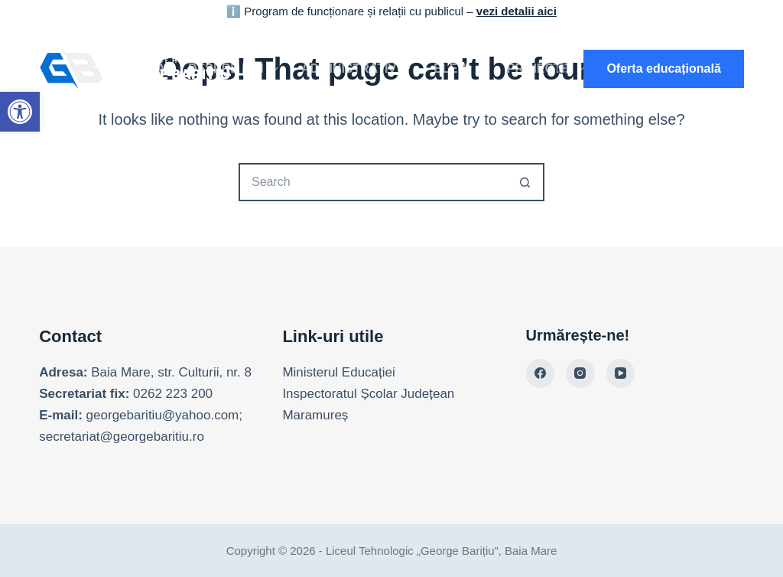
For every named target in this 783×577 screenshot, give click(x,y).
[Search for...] (372, 182)
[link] (20, 112)
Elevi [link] (461, 69)
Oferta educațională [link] (663, 68)
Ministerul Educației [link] (338, 372)
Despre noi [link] (236, 69)
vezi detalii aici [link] (516, 11)
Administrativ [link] (359, 69)
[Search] (562, 69)
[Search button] (525, 182)
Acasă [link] (143, 68)
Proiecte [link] (548, 69)
